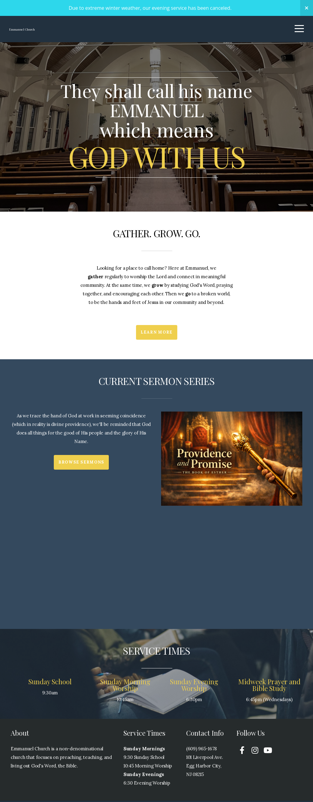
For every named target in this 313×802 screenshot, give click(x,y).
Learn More (157, 333)
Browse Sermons (81, 463)
